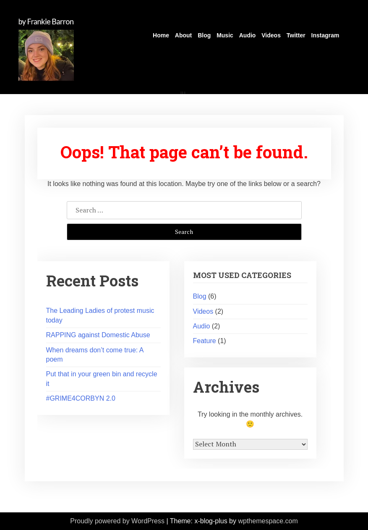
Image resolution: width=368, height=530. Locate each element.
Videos (271, 35)
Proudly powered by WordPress (117, 521)
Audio (247, 35)
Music (225, 35)
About (183, 35)
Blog (204, 35)
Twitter (296, 35)
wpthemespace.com (268, 521)
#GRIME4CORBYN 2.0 (80, 398)
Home (161, 35)
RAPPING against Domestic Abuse (98, 334)
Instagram (325, 35)
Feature (204, 340)
